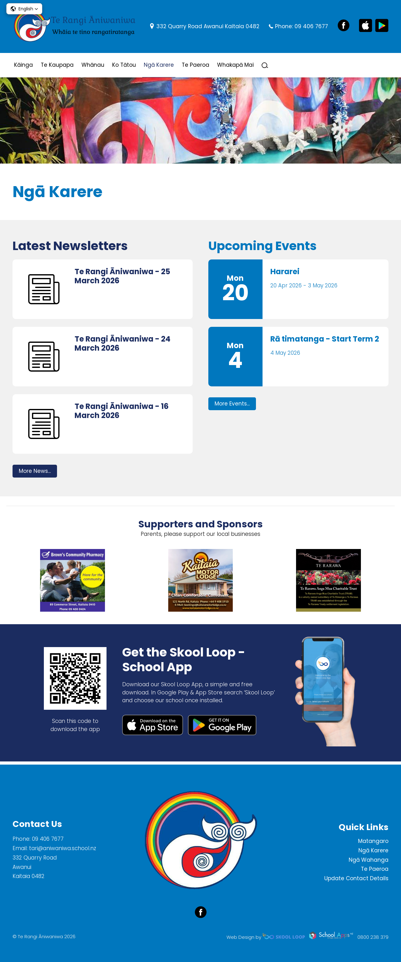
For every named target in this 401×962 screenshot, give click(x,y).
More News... (35, 473)
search (265, 65)
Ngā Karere (159, 65)
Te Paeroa (195, 65)
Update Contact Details (356, 878)
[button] (24, 9)
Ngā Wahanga (368, 860)
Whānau (92, 65)
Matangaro (373, 841)
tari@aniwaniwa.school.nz (62, 848)
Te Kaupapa (57, 65)
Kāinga (23, 65)
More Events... (232, 406)
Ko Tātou (124, 65)
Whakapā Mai (235, 65)
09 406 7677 (311, 26)
